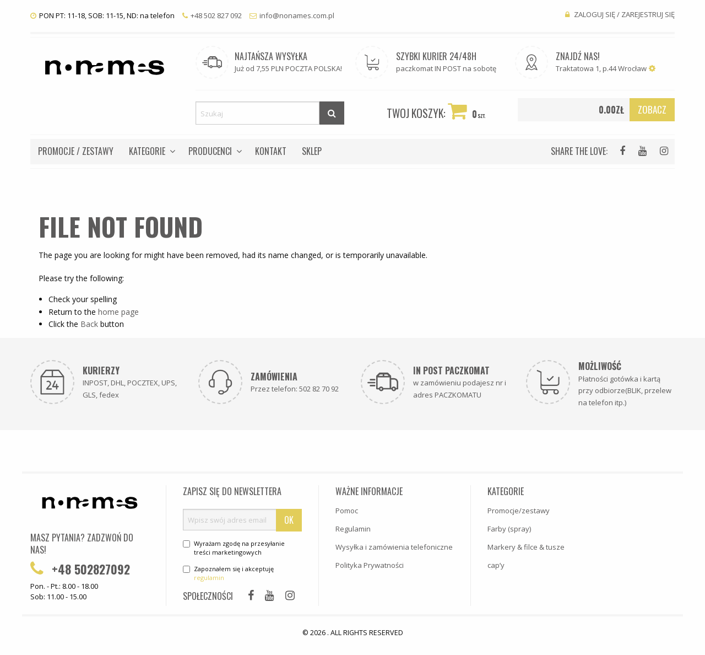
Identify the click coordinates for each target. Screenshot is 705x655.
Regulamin (353, 529)
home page (118, 312)
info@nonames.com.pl (292, 15)
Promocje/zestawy (518, 511)
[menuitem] (75, 151)
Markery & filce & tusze (526, 547)
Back (89, 324)
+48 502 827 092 (212, 15)
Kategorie (147, 151)
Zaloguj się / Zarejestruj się (620, 14)
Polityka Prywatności (369, 565)
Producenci (210, 151)
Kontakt (270, 151)
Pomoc (346, 511)
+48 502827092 (80, 569)
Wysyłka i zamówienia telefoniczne (394, 547)
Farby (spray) (509, 529)
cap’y (496, 565)
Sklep (312, 151)
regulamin (209, 577)
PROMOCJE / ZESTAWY (75, 151)
